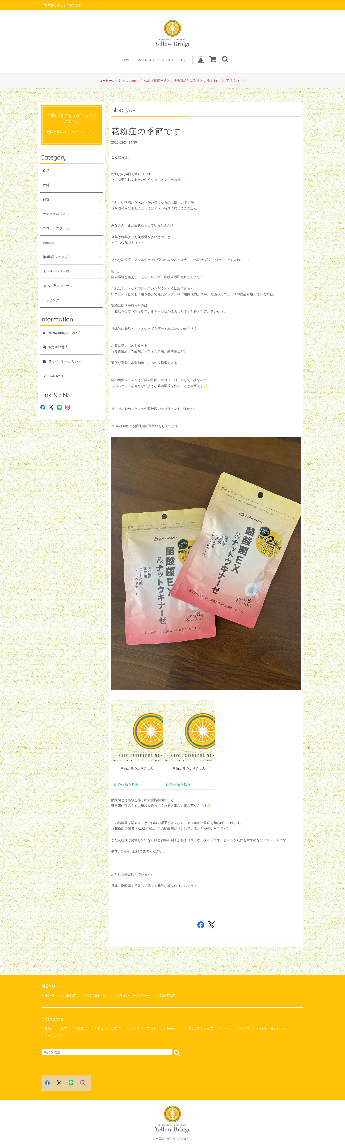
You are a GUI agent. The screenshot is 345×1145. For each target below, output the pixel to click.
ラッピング (51, 300)
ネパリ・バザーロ (56, 271)
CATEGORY (146, 60)
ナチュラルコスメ (56, 214)
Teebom (48, 242)
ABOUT (168, 60)
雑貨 (46, 199)
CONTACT (165, 995)
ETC (183, 60)
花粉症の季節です (146, 131)
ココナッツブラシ (56, 228)
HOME (127, 60)
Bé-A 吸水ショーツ (58, 286)
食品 (46, 171)
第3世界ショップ (55, 257)
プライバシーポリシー (131, 995)
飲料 (46, 185)
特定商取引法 (94, 995)
